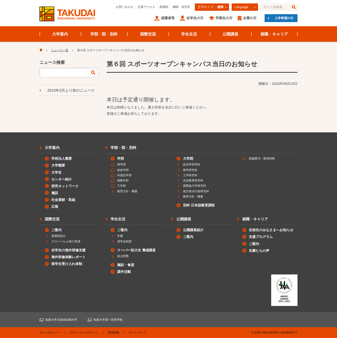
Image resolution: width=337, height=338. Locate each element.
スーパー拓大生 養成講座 (136, 250)
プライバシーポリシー (83, 332)
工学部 (121, 185)
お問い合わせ (124, 6)
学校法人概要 (61, 158)
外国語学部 (124, 175)
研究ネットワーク (65, 186)
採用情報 (113, 332)
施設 (54, 193)
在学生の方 (195, 18)
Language (241, 7)
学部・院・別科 (104, 34)
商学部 (121, 164)
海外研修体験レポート (68, 257)
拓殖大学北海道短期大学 (61, 319)
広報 (54, 207)
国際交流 (148, 34)
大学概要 (58, 165)
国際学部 (123, 180)
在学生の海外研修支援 (68, 250)
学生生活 (189, 34)
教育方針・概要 (127, 191)
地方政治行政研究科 (196, 191)
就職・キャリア (274, 34)
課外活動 (124, 272)
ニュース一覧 (59, 50)
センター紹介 (61, 179)
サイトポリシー (49, 332)
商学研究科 (190, 169)
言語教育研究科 (193, 180)
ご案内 (56, 230)
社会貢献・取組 (63, 200)
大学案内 (60, 34)
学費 (120, 235)
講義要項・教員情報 (262, 158)
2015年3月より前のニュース (71, 90)
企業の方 (250, 18)
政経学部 (123, 169)
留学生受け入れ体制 (66, 264)
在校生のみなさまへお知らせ (271, 230)
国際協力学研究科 (194, 185)
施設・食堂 (125, 265)
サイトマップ (137, 332)
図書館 (164, 6)
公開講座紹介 (193, 230)
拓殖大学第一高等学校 (107, 319)
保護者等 (168, 18)
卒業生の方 (223, 18)
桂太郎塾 (123, 256)
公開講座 (230, 34)
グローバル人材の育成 (65, 241)
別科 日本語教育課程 (199, 205)
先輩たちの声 (259, 251)
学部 (120, 158)
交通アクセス (146, 6)
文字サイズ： (210, 7)
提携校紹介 (58, 235)
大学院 (188, 158)
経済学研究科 (191, 164)
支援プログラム (261, 237)
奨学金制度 (124, 241)
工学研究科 (190, 175)
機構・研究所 (181, 6)
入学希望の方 (284, 18)
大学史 (56, 172)
